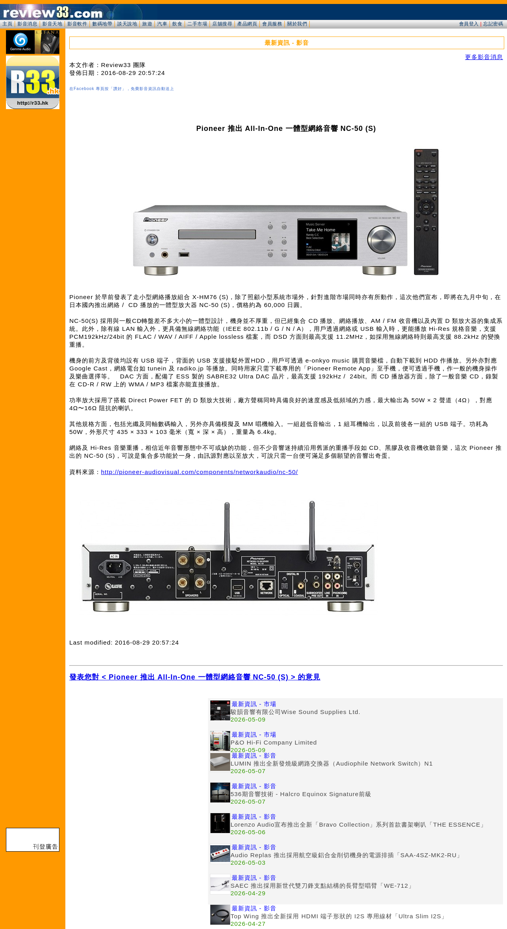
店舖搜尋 (222, 24)
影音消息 (27, 24)
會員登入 (469, 24)
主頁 (7, 24)
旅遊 (147, 24)
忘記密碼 (493, 24)
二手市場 (197, 24)
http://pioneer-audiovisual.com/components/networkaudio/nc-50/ (199, 471)
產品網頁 (247, 24)
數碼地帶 (102, 24)
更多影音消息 (484, 57)
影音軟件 (77, 24)
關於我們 (297, 24)
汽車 (162, 24)
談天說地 (127, 24)
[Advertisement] (138, 753)
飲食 (177, 24)
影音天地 (52, 24)
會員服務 (272, 24)
